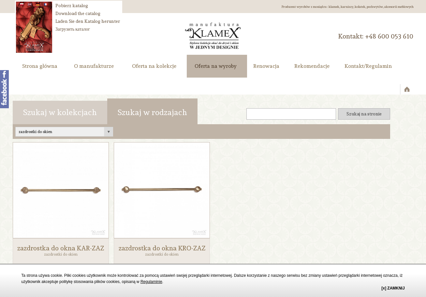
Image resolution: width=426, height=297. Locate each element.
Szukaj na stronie (364, 113)
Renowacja (266, 66)
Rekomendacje (312, 66)
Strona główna (39, 66)
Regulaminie (151, 281)
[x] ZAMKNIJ (392, 288)
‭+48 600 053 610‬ (389, 36)
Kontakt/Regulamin (368, 66)
